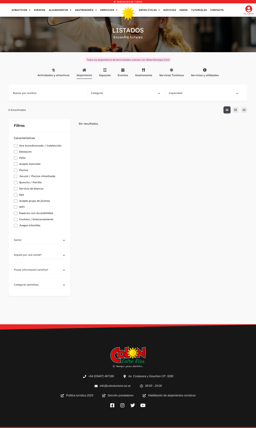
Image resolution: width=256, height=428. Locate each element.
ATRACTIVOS (21, 10)
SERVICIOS (108, 10)
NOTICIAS (169, 10)
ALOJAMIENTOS (60, 10)
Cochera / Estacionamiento (36, 219)
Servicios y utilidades (205, 72)
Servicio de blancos (31, 188)
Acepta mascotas (30, 164)
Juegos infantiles (29, 225)
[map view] (244, 109)
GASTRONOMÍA (86, 10)
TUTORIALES (199, 10)
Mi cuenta (249, 14)
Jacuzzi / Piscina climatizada (37, 176)
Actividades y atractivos (53, 72)
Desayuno (25, 151)
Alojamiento (84, 72)
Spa (21, 194)
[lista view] (235, 109)
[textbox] (97, 93)
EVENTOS (39, 10)
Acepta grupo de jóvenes (34, 200)
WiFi (22, 206)
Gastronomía (143, 72)
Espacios (105, 72)
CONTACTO (216, 10)
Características (24, 138)
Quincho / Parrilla (30, 182)
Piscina (23, 170)
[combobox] (125, 93)
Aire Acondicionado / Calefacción (40, 145)
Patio (22, 157)
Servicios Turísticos (171, 72)
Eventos (123, 72)
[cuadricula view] (227, 109)
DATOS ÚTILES (149, 10)
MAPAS (184, 10)
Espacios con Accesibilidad (36, 213)
